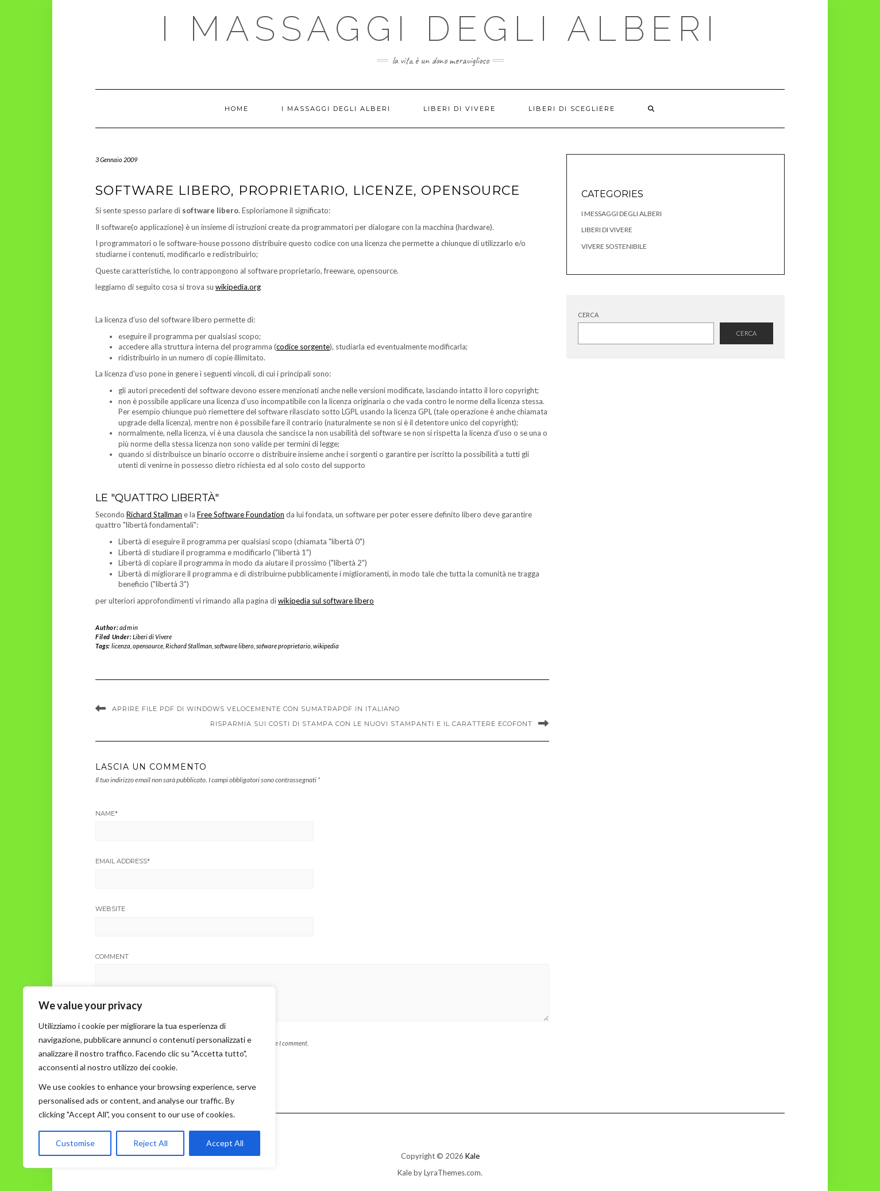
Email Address (122, 861)
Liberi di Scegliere (571, 109)
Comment (112, 956)
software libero (234, 646)
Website (110, 909)
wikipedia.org (238, 286)
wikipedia (326, 646)
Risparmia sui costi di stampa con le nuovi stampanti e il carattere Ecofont (371, 724)
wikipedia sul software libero (326, 600)
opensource (148, 646)
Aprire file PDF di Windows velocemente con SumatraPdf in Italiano (256, 709)
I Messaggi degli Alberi (621, 213)
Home (237, 109)
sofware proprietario (283, 646)
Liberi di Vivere (459, 109)
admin (128, 627)
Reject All (150, 1143)
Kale (472, 1156)
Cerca (588, 314)
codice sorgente (303, 346)
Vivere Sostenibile (614, 246)
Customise (75, 1143)
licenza (120, 646)
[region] (149, 1077)
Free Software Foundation (240, 514)
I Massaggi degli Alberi (440, 29)
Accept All (225, 1143)
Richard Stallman (154, 514)
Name (106, 813)
